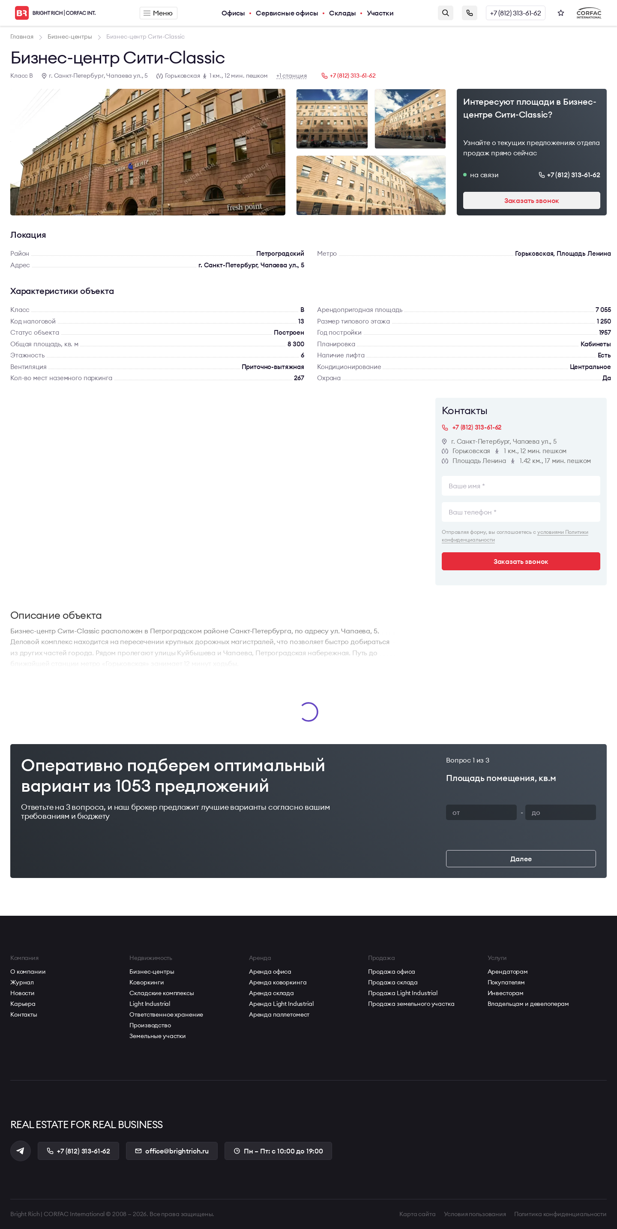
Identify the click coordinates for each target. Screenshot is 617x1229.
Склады (342, 13)
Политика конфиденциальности (560, 1214)
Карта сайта (417, 1214)
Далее (520, 858)
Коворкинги (146, 982)
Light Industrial (149, 1004)
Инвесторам (506, 993)
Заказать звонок (469, 12)
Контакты (23, 1014)
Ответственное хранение (166, 1014)
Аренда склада (271, 993)
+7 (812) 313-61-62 (515, 13)
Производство (150, 1025)
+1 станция (291, 76)
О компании (28, 971)
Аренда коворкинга (278, 982)
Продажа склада (393, 982)
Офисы (233, 13)
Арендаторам (508, 971)
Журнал (22, 982)
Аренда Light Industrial (281, 1004)
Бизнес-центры (151, 971)
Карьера (23, 1004)
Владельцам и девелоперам (528, 1004)
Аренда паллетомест (279, 1014)
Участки (380, 13)
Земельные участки (157, 1036)
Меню (158, 13)
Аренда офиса (270, 971)
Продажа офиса (391, 971)
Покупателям (506, 982)
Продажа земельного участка (411, 1004)
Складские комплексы (161, 993)
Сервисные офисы (287, 13)
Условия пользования (475, 1214)
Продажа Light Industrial (402, 993)
